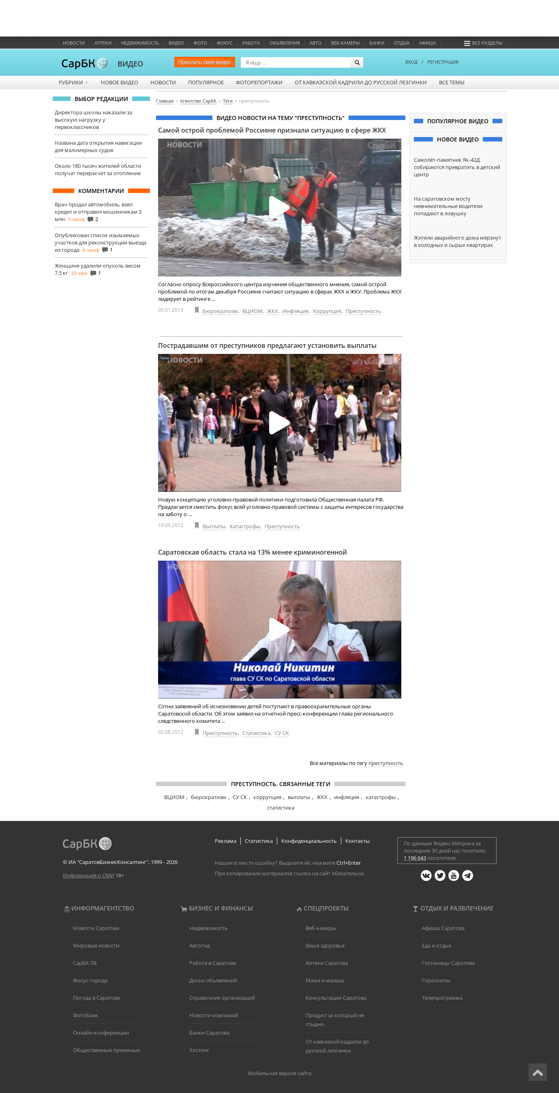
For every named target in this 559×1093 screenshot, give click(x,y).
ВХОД (411, 62)
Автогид (199, 945)
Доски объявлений (213, 980)
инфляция (346, 797)
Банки (376, 43)
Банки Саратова (209, 1032)
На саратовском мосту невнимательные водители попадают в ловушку (448, 206)
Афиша (427, 43)
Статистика (256, 733)
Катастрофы (245, 526)
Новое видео (119, 82)
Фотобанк (85, 1015)
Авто (315, 43)
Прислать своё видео (204, 62)
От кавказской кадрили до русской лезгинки (361, 82)
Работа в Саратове (212, 963)
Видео (176, 43)
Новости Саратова (96, 928)
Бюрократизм (220, 311)
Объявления (285, 43)
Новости (74, 43)
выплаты (299, 797)
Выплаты (214, 526)
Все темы (452, 82)
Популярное (206, 82)
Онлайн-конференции (101, 1032)
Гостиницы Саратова (448, 963)
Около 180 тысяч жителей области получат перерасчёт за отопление (98, 169)
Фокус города (90, 980)
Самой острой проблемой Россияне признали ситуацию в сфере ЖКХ (272, 130)
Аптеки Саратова (327, 963)
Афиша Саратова (443, 928)
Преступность (363, 311)
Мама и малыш (325, 980)
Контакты (357, 840)
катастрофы (381, 797)
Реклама (225, 840)
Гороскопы (436, 980)
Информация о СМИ (88, 875)
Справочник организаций (222, 997)
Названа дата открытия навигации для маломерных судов (98, 146)
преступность (385, 763)
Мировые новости (96, 945)
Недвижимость (140, 43)
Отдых (401, 43)
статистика (280, 807)
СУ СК (282, 733)
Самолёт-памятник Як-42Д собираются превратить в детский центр (457, 167)
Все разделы (483, 43)
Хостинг (199, 1050)
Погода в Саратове (96, 997)
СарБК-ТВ (84, 963)
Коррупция (327, 311)
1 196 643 (415, 858)
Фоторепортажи (259, 82)
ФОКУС (225, 43)
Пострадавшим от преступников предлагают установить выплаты (267, 345)
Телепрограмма (442, 997)
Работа (251, 43)
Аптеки (102, 43)
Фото (200, 43)
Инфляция (295, 311)
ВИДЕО (130, 64)
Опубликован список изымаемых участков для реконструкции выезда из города (100, 242)
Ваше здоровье (325, 945)
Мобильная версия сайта (279, 1073)
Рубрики (74, 82)
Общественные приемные (106, 1050)
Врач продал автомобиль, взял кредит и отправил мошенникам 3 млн (98, 212)
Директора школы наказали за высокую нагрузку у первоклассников (93, 120)
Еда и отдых (437, 945)
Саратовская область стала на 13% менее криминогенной (252, 552)
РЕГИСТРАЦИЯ (442, 62)
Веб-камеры (345, 43)
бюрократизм (208, 797)
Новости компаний (213, 1015)
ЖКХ (272, 311)
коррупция (267, 797)
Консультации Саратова (336, 997)
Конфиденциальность (309, 840)
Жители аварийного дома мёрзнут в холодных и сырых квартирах (457, 241)
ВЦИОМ (252, 311)
